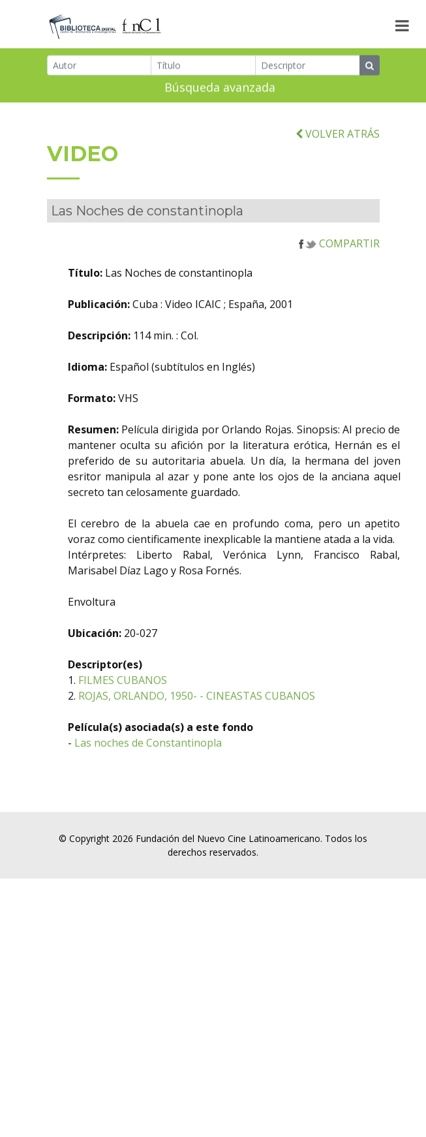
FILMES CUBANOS (159, 707)
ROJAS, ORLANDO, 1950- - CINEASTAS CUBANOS (233, 723)
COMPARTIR (339, 271)
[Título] (203, 67)
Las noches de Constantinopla (185, 770)
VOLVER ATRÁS (338, 160)
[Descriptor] (307, 67)
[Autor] (99, 67)
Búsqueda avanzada (219, 89)
